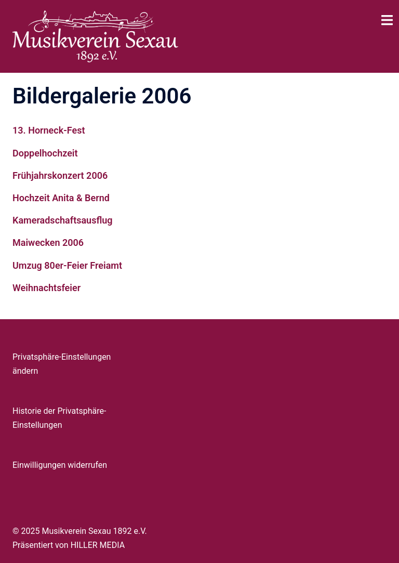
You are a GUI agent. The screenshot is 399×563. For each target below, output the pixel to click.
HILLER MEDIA (98, 545)
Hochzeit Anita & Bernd (61, 197)
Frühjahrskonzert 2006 (60, 175)
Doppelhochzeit (45, 153)
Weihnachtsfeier (46, 287)
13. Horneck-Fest (48, 130)
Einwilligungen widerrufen (59, 465)
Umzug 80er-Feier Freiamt (67, 265)
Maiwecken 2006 (48, 242)
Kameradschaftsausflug (62, 220)
